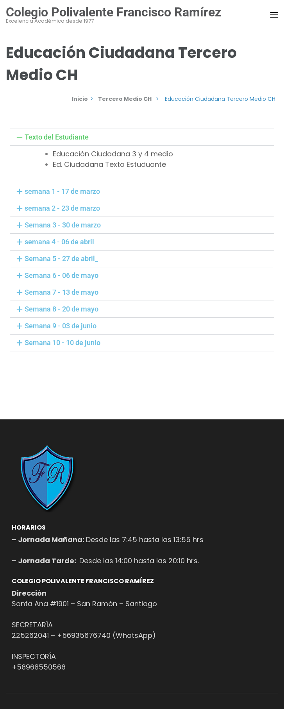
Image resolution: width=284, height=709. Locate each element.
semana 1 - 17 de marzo (62, 191)
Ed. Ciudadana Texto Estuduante (109, 164)
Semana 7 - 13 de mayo (61, 292)
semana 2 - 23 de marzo (62, 208)
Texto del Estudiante (57, 137)
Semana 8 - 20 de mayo (61, 309)
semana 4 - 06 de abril (59, 242)
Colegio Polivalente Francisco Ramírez (113, 12)
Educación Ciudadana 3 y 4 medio (113, 154)
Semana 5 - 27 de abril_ (61, 258)
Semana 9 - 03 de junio (60, 326)
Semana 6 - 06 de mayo (61, 275)
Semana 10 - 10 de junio (62, 342)
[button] (142, 137)
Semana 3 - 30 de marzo (63, 225)
